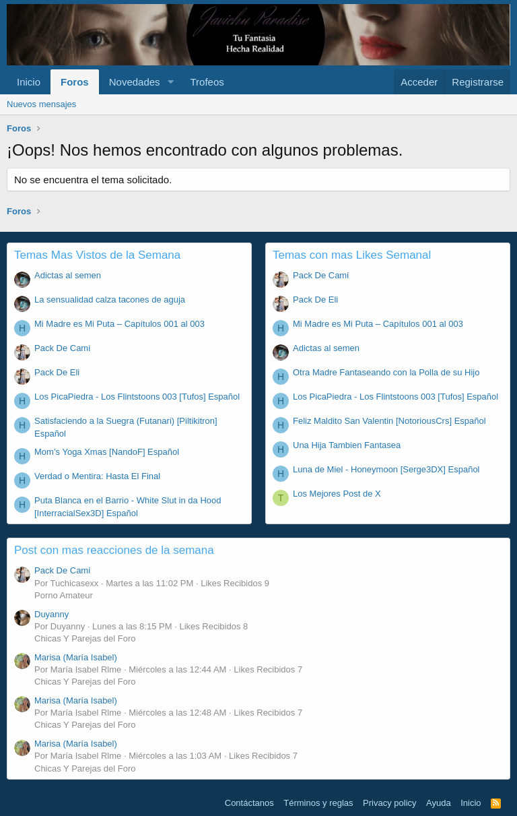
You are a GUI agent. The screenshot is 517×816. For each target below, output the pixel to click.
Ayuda (438, 803)
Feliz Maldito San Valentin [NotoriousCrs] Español (389, 421)
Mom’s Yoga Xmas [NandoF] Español (106, 452)
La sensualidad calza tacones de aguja (109, 299)
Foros (75, 82)
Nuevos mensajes (41, 104)
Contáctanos (249, 803)
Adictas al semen (67, 275)
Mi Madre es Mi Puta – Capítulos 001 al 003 (119, 324)
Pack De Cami (62, 348)
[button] (170, 81)
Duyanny (51, 614)
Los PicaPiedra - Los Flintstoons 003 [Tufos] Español (137, 396)
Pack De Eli (56, 372)
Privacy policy (389, 803)
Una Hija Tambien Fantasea (347, 445)
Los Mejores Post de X (337, 494)
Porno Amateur (63, 595)
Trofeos (206, 82)
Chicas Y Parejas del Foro (85, 638)
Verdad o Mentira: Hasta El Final (97, 476)
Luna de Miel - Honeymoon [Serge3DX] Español (386, 469)
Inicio (28, 82)
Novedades (134, 82)
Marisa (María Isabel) (75, 657)
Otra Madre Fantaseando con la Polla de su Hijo (386, 372)
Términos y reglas (318, 803)
